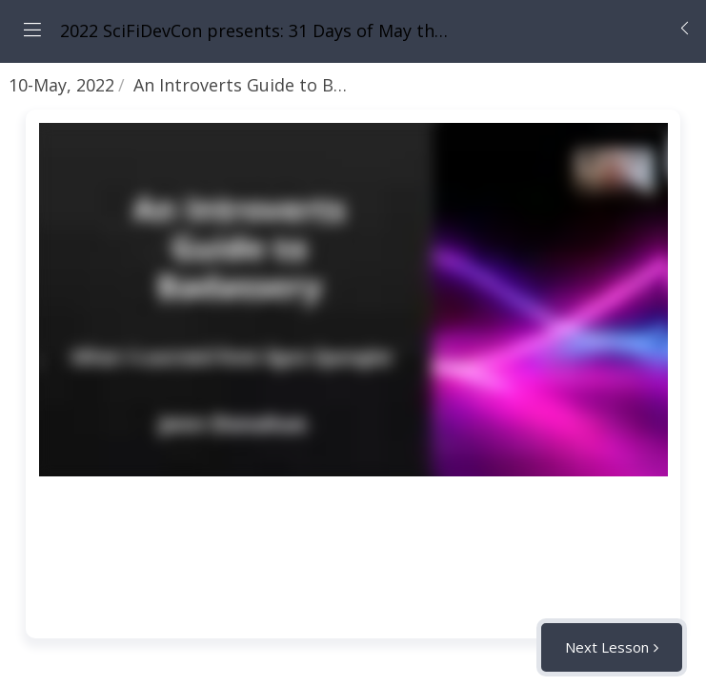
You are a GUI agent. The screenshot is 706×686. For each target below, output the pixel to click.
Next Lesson (607, 646)
